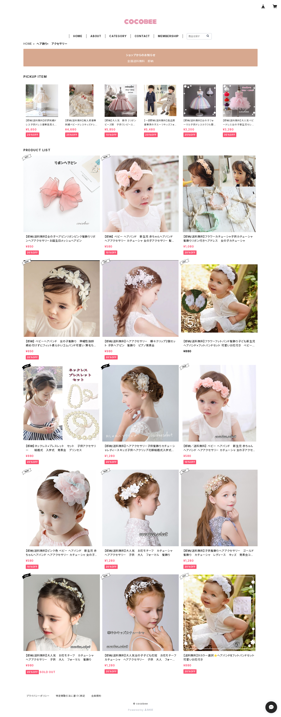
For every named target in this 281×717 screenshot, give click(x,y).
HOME (77, 36)
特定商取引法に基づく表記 (70, 695)
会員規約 (96, 695)
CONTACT (142, 36)
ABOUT (95, 36)
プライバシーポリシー (38, 695)
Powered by (140, 709)
